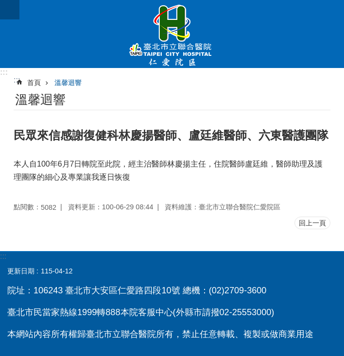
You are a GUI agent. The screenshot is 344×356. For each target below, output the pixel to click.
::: (4, 72)
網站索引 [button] (9, 9)
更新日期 (20, 271)
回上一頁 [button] (312, 223)
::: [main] (17, 80)
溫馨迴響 (68, 82)
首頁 (34, 82)
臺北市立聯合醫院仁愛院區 (172, 34)
